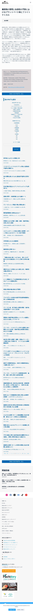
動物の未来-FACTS (5, 510)
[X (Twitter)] (14, 495)
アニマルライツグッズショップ (10, 544)
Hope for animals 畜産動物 (9, 540)
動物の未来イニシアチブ (6, 505)
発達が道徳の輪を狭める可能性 (12, 289)
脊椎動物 (16, 127)
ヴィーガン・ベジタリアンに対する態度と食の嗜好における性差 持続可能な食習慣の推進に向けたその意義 (16, 329)
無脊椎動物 (16, 123)
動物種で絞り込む (16, 120)
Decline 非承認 (20, 609)
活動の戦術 (16, 116)
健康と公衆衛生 (16, 109)
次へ (25, 453)
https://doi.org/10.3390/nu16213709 (16, 87)
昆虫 (16, 126)
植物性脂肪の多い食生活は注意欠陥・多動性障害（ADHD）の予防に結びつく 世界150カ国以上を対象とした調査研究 (16, 385)
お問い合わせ (4, 528)
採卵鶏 (16, 129)
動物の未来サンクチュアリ (7, 507)
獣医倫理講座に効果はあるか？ (12, 213)
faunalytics (16, 104)
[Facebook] (11, 495)
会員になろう (4, 514)
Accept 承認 (12, 609)
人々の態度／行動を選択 (16, 108)
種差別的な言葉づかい (9, 249)
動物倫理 (16, 112)
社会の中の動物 (16, 117)
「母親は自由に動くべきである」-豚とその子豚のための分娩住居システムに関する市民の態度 (16, 259)
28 (22, 453)
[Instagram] (7, 495)
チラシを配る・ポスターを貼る (8, 521)
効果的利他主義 (16, 111)
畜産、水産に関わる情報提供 (7, 526)
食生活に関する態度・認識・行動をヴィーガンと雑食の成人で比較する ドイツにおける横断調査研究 (16, 341)
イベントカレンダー (6, 523)
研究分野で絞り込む (16, 102)
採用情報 (3, 517)
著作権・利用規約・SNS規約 (7, 530)
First (5, 453)
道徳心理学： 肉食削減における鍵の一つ (14, 196)
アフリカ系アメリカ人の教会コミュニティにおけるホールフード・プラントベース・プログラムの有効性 (16, 353)
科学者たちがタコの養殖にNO (11, 158)
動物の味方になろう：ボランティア (9, 519)
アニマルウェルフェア (16, 106)
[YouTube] (26, 495)
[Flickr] (18, 495)
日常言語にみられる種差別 (10, 241)
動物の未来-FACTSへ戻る (16, 94)
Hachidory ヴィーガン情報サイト (10, 542)
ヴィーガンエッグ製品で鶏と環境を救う (14, 204)
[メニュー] (30, 2)
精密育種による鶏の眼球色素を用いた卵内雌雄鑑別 (13, 486)
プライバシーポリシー (6, 533)
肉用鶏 (16, 134)
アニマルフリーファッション (9, 547)
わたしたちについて (6, 512)
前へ (8, 453)
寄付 (3, 503)
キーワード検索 (16, 142)
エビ (16, 124)
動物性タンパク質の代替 (16, 114)
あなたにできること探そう (9, 558)
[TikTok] (22, 495)
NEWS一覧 (4, 500)
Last (28, 453)
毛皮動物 (16, 131)
